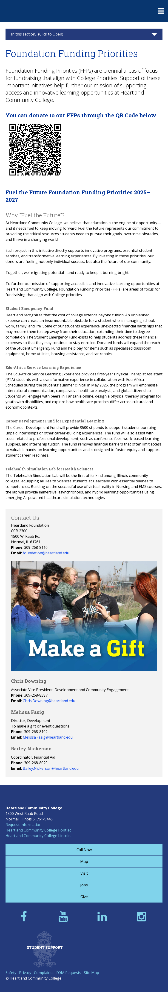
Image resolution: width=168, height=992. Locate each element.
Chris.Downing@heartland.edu (49, 700)
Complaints (44, 972)
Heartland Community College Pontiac (38, 830)
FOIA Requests (68, 972)
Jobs (84, 885)
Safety (11, 972)
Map (84, 861)
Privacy (25, 972)
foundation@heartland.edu (46, 552)
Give (84, 896)
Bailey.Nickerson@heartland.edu (51, 768)
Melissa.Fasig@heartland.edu (48, 737)
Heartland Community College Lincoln (38, 835)
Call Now (84, 849)
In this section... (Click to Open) (37, 34)
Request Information (23, 824)
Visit (84, 873)
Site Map (91, 972)
